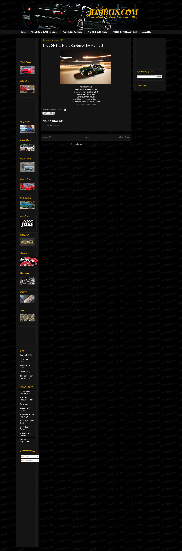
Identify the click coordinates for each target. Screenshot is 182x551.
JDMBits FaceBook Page (26, 399)
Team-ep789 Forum (25, 409)
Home (23, 32)
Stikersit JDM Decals (25, 434)
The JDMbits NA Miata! (72, 32)
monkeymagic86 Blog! (27, 422)
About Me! (146, 32)
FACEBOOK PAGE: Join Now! (125, 32)
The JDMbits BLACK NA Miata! (44, 32)
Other (22, 372)
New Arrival (25, 365)
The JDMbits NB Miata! (97, 32)
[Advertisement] (28, 47)
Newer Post (48, 137)
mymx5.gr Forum (24, 428)
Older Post (124, 137)
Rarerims (24, 404)
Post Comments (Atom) (91, 144)
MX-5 (59, 110)
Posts (24, 457)
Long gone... (25, 359)
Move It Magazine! (24, 440)
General (52, 110)
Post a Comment (52, 126)
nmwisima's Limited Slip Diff (27, 392)
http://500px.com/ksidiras (86, 104)
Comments (27, 461)
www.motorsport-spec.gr (27, 415)
